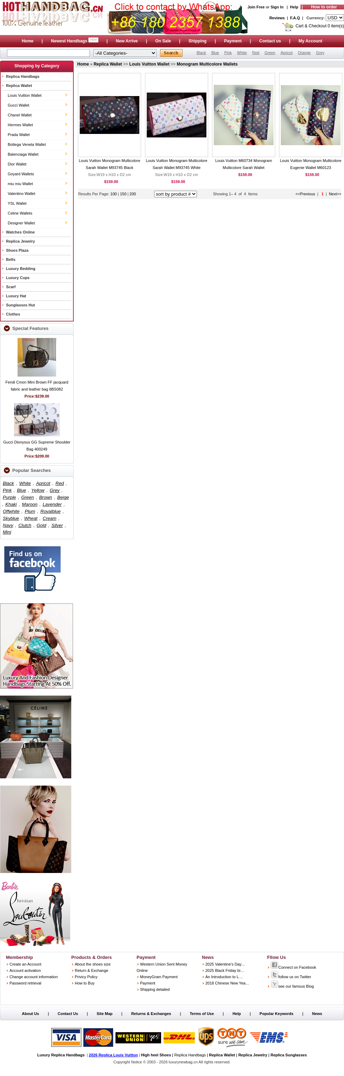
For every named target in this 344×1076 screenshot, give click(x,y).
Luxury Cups (17, 278)
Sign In (277, 7)
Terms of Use (202, 1013)
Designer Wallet (21, 223)
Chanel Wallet (20, 115)
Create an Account (25, 964)
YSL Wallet (17, 203)
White (242, 52)
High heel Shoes (156, 1055)
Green (270, 52)
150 (123, 194)
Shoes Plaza (17, 250)
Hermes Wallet (20, 125)
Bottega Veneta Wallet (27, 144)
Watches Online (20, 232)
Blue (215, 52)
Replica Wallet (19, 85)
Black (201, 52)
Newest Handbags (75, 41)
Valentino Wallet (21, 193)
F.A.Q (295, 18)
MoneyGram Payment (159, 977)
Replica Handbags (22, 76)
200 (133, 194)
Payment (233, 41)
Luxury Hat (16, 296)
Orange (304, 52)
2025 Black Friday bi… (224, 970)
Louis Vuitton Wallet (24, 95)
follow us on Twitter (291, 977)
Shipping (197, 41)
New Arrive (127, 41)
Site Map (104, 1013)
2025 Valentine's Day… (225, 964)
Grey (320, 52)
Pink (228, 52)
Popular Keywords (276, 1013)
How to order (324, 7)
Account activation (25, 970)
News (317, 1013)
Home (27, 41)
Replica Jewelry (20, 241)
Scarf (11, 287)
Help (294, 7)
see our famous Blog (292, 986)
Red (255, 52)
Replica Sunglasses (289, 1055)
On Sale (163, 41)
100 (113, 194)
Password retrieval (25, 983)
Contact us (270, 41)
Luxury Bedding (20, 268)
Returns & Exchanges (151, 1013)
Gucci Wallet (18, 105)
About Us (30, 1013)
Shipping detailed (155, 989)
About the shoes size (93, 964)
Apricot (286, 52)
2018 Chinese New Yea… (227, 983)
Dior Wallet (17, 164)
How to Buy (84, 983)
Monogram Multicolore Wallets (207, 64)
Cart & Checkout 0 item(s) (320, 25)
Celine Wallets (20, 213)
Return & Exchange (91, 970)
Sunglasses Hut (20, 305)
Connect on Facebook (293, 967)
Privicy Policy (86, 977)
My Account (311, 41)
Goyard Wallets (21, 174)
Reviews (277, 18)
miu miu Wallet (20, 184)
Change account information (33, 977)
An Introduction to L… (224, 977)
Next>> (335, 194)
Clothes (13, 314)
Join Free (256, 7)
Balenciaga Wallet (23, 154)
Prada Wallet (19, 135)
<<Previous (305, 194)
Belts (10, 259)
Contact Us (68, 1013)
